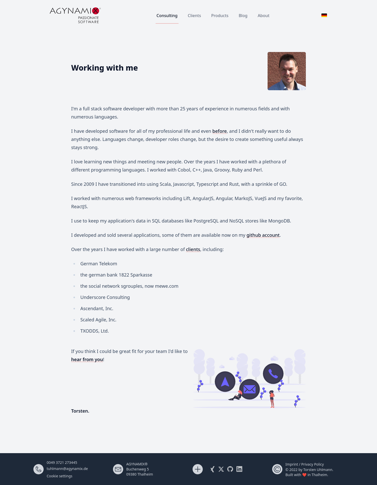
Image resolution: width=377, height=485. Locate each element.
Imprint (291, 464)
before (219, 131)
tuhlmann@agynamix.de (67, 468)
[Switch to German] (324, 15)
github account (263, 235)
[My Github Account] (230, 469)
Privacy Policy (312, 464)
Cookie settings (59, 476)
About (263, 15)
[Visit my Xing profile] (212, 469)
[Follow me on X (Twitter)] (221, 469)
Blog (243, 15)
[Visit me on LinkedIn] (239, 469)
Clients (194, 15)
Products (220, 15)
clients (193, 249)
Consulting (167, 15)
